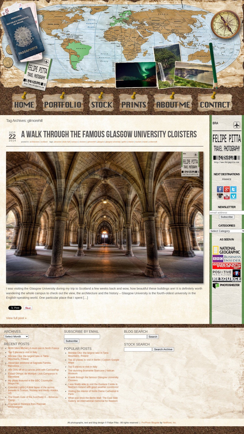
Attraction (57, 142)
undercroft (153, 142)
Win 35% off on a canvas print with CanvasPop (33, 369)
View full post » (16, 318)
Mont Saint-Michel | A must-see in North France (33, 348)
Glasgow (100, 142)
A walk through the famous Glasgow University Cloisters (109, 134)
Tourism (138, 142)
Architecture (34, 142)
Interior (131, 142)
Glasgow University (113, 142)
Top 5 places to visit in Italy (22, 352)
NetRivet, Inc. (169, 422)
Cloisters (82, 142)
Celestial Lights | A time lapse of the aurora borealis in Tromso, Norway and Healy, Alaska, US (33, 390)
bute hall (66, 142)
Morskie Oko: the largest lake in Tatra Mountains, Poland (28, 357)
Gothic (124, 142)
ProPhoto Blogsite (150, 422)
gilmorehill (91, 142)
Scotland (44, 142)
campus (74, 142)
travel (145, 142)
